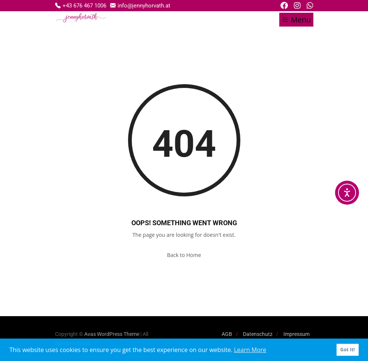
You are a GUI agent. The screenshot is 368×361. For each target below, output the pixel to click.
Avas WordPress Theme (111, 334)
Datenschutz (258, 334)
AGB (227, 334)
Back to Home (184, 254)
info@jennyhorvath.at (140, 5)
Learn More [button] (250, 350)
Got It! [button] (347, 349)
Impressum (296, 334)
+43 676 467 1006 (80, 5)
